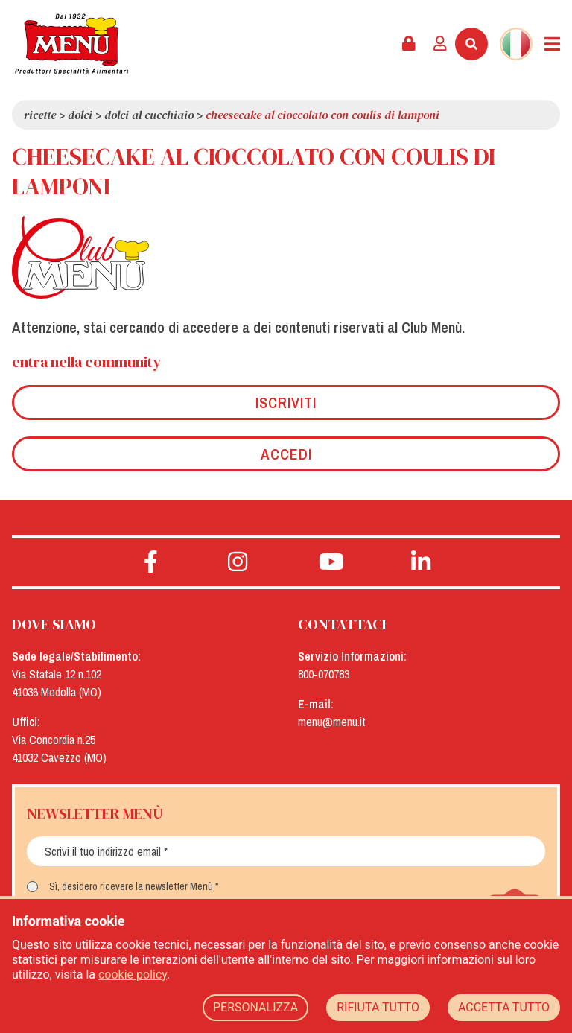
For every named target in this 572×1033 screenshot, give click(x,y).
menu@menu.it (332, 721)
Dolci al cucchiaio (149, 115)
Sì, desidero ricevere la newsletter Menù (131, 886)
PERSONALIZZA (255, 1007)
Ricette (40, 115)
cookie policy (132, 974)
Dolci (80, 115)
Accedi (286, 454)
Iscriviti (286, 402)
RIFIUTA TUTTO (378, 1007)
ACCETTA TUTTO (504, 1007)
